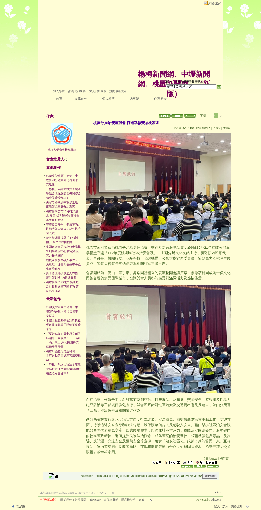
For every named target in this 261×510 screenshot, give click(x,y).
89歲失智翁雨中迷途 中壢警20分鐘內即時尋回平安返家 (62, 180)
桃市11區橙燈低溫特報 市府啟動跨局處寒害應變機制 (63, 356)
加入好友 (59, 91)
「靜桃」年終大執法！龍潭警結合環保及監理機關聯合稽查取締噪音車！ (63, 193)
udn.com (216, 499)
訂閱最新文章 (118, 91)
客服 (141, 500)
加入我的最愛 (98, 91)
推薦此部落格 (77, 91)
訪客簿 (134, 98)
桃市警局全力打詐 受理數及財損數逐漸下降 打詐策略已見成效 (62, 287)
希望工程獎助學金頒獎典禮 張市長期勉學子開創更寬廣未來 (65, 325)
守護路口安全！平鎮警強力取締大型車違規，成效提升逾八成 (63, 229)
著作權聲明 (111, 500)
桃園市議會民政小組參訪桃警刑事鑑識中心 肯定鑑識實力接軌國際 (63, 251)
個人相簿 (108, 98)
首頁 (59, 98)
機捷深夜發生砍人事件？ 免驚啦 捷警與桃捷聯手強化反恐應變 (63, 264)
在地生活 (211, 458)
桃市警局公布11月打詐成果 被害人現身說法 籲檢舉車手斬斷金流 (63, 216)
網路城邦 (214, 3)
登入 (217, 506)
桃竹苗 (224, 458)
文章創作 (81, 98)
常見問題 (81, 500)
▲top (217, 492)
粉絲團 (20, 506)
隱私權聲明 (128, 500)
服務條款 (95, 500)
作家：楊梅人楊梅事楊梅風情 (184, 81)
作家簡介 (160, 98)
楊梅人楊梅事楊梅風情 (61, 149)
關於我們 (66, 500)
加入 (225, 506)
